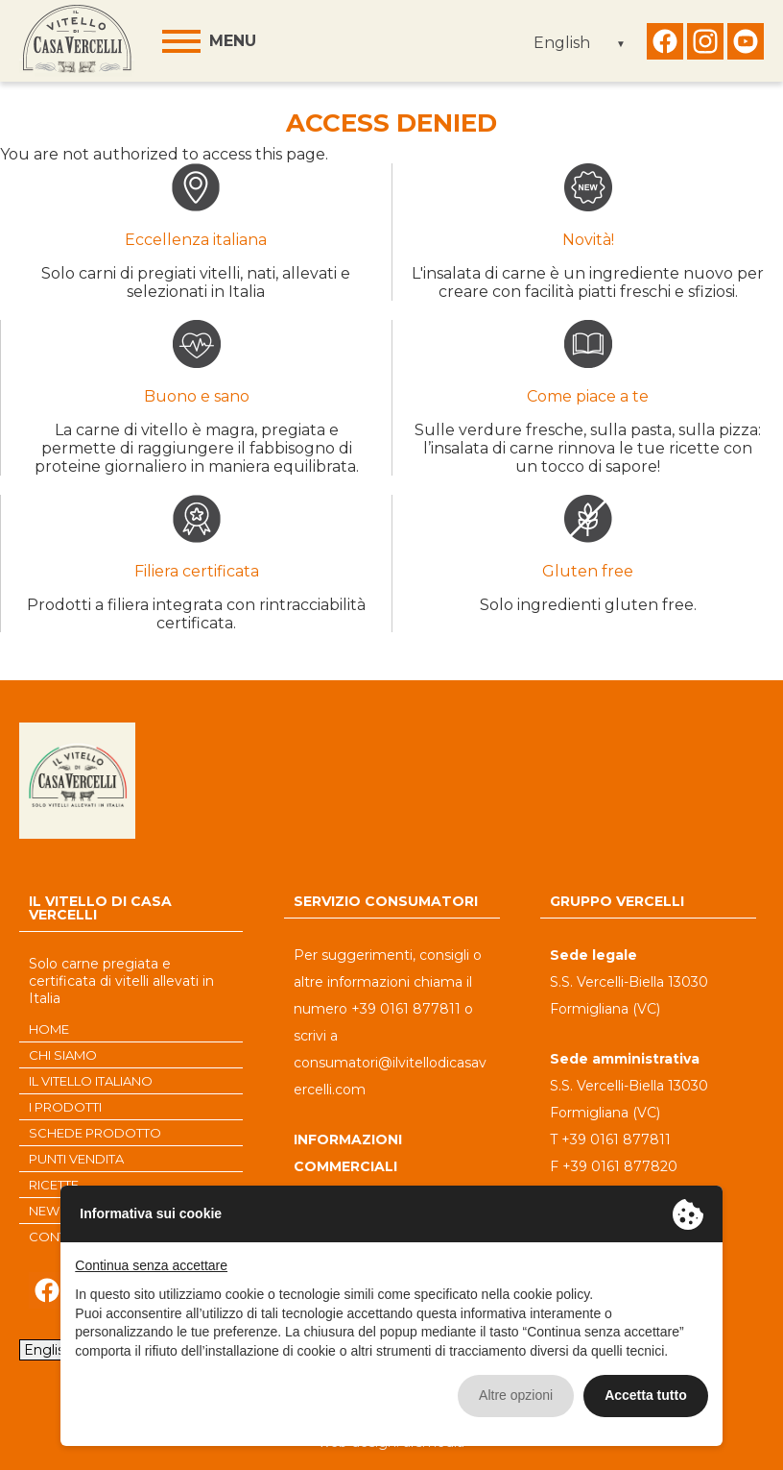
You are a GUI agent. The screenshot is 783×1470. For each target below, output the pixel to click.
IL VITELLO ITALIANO (91, 1081)
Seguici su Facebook (665, 46)
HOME (49, 1029)
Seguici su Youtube (745, 46)
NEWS (48, 1210)
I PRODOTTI (65, 1107)
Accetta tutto (646, 1395)
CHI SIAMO (63, 1055)
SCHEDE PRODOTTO (95, 1132)
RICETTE (54, 1184)
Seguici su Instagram (705, 46)
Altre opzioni (516, 1395)
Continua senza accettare (151, 1265)
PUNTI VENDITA (76, 1158)
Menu (232, 41)
